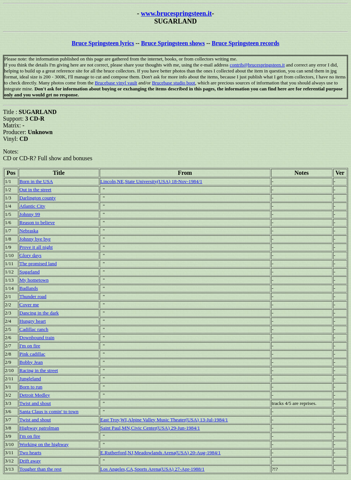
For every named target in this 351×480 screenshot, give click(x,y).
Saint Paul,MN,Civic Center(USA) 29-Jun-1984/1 (150, 428)
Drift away (30, 461)
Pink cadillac (32, 354)
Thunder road (32, 296)
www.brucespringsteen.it (176, 13)
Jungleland (30, 378)
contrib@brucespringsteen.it (257, 65)
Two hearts (30, 452)
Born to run (30, 387)
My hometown (34, 280)
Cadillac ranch (33, 329)
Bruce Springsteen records (245, 43)
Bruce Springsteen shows (173, 43)
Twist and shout (35, 403)
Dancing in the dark (39, 313)
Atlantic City (32, 206)
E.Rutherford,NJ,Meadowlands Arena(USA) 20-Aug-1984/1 (160, 452)
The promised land (38, 263)
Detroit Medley (34, 395)
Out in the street (35, 189)
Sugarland (29, 272)
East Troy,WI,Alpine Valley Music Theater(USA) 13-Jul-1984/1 (164, 419)
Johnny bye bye (35, 239)
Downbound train (37, 337)
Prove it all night (36, 247)
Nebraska (28, 230)
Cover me (29, 304)
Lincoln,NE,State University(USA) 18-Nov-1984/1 (151, 181)
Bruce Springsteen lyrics (103, 43)
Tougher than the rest (40, 469)
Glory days (30, 255)
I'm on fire (29, 346)
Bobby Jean (31, 362)
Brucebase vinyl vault (116, 83)
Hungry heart (32, 321)
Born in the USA (36, 181)
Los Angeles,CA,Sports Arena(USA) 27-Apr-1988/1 (152, 469)
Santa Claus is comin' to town (48, 411)
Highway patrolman (39, 428)
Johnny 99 (29, 214)
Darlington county (37, 198)
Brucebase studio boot (173, 83)
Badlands (28, 288)
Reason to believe (37, 222)
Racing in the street (38, 370)
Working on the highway (44, 444)
